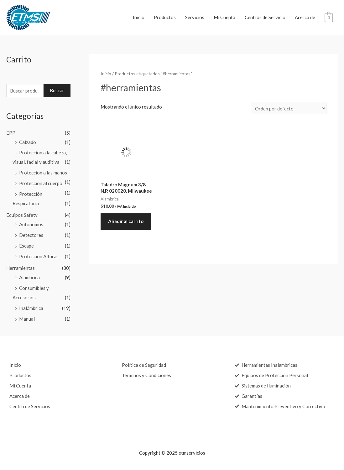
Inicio (138, 17)
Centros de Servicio (265, 17)
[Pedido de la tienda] (288, 108)
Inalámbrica (31, 308)
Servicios (194, 17)
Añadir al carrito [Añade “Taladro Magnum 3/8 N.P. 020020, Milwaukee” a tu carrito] (126, 221)
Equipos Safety (22, 215)
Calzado (27, 142)
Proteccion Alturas (39, 256)
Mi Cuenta (224, 17)
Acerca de (305, 17)
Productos (165, 17)
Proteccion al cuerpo (40, 183)
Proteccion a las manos (43, 172)
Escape (26, 245)
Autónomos (31, 224)
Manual (27, 319)
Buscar (57, 90)
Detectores (31, 235)
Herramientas (20, 268)
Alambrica (29, 277)
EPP (10, 133)
